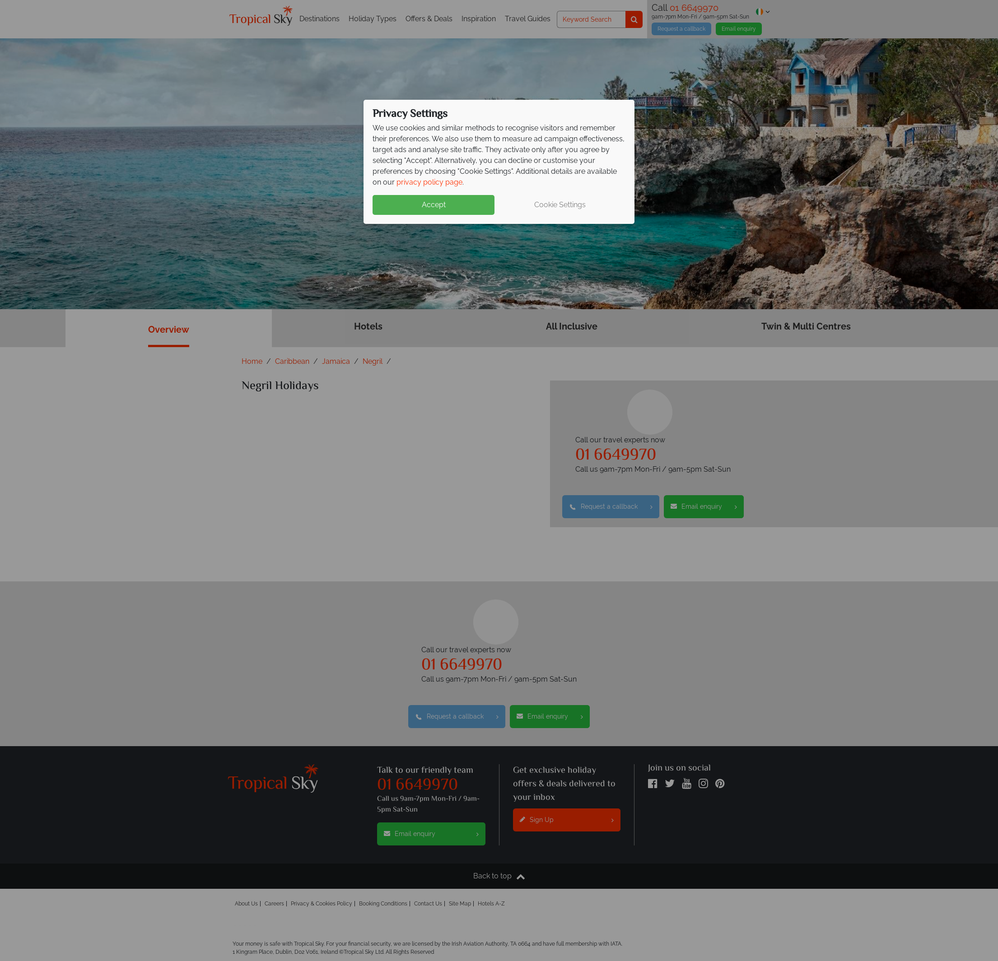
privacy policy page (429, 182)
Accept (434, 204)
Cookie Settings (560, 204)
